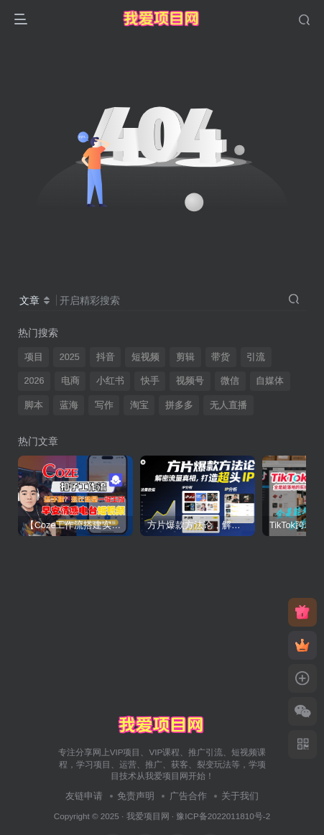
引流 (255, 357)
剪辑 (185, 357)
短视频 (145, 357)
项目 (33, 357)
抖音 (105, 357)
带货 (220, 357)
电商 (70, 381)
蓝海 (69, 405)
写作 (104, 405)
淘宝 (139, 405)
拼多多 (179, 405)
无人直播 (228, 405)
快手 (150, 381)
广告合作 (188, 795)
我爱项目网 (148, 816)
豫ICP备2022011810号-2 (223, 816)
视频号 (190, 381)
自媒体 (270, 381)
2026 (34, 381)
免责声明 (135, 795)
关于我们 (240, 795)
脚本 (33, 405)
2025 (70, 357)
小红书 (110, 381)
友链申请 (84, 795)
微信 (230, 381)
